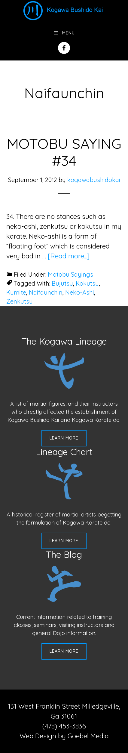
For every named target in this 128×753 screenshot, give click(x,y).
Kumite (16, 292)
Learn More (64, 438)
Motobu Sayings (70, 274)
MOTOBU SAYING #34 (64, 152)
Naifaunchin (45, 292)
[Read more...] (69, 256)
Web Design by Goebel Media (64, 736)
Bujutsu (62, 283)
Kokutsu (87, 283)
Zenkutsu (19, 301)
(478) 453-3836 (64, 726)
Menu (68, 33)
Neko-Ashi (79, 292)
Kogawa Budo (64, 10)
